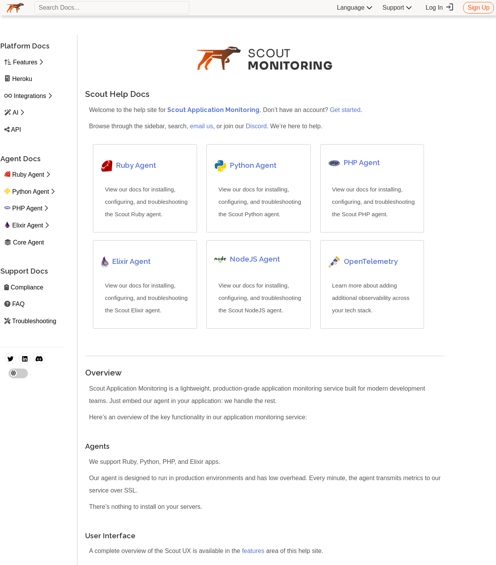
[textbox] (111, 7)
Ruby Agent (28, 174)
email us (201, 126)
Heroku (22, 79)
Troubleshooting (34, 321)
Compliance (26, 287)
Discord (256, 126)
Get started (345, 110)
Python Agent (30, 191)
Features (25, 62)
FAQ (18, 304)
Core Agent (28, 242)
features (253, 551)
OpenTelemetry (371, 261)
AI (16, 112)
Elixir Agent (27, 225)
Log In (440, 7)
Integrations (30, 96)
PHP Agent (27, 208)
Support (397, 7)
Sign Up (479, 7)
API (16, 129)
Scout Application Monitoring (213, 110)
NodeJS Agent (255, 259)
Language (354, 7)
